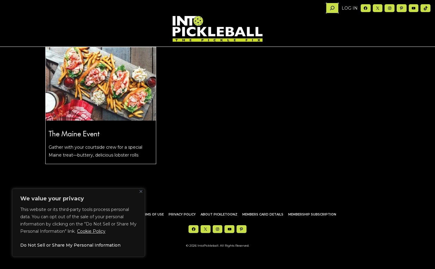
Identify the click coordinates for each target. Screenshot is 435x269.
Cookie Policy (91, 231)
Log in (350, 8)
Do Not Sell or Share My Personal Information (70, 245)
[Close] (141, 191)
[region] (78, 223)
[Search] (332, 8)
